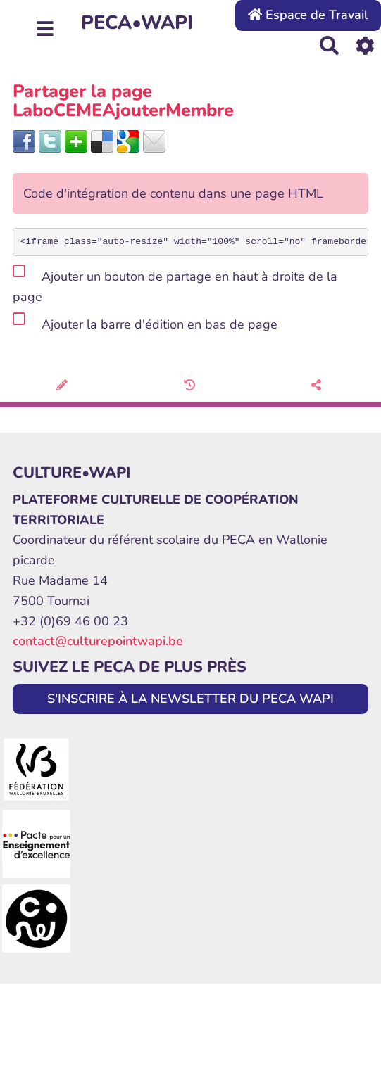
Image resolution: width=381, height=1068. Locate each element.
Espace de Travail (308, 14)
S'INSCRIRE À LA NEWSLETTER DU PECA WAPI (190, 698)
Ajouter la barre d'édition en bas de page (145, 322)
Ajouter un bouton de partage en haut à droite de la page (175, 284)
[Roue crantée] (365, 45)
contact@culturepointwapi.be (98, 640)
